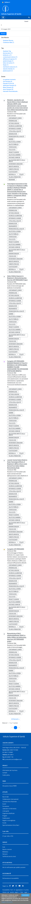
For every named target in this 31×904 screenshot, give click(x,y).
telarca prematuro (15, 177)
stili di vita (12, 149)
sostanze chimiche (14, 157)
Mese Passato (8, 87)
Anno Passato (8, 89)
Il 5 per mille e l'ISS (7, 842)
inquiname (12, 179)
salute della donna (15, 141)
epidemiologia (8, 61)
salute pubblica (14, 144)
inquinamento (13, 226)
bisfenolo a (7, 55)
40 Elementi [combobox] (16, 719)
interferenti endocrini (10, 67)
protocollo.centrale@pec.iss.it (13, 765)
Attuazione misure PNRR (9, 792)
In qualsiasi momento (9, 79)
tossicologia (13, 147)
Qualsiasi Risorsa (8, 40)
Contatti (4, 779)
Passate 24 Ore (8, 83)
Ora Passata (7, 81)
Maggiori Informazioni (7, 902)
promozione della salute (16, 136)
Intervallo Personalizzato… (10, 91)
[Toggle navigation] (3, 17)
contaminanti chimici (10, 57)
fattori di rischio (8, 63)
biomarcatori (7, 53)
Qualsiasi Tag (7, 51)
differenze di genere (10, 59)
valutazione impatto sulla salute (17, 160)
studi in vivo (12, 256)
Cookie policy (6, 781)
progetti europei (14, 152)
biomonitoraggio (14, 253)
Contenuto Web (8, 42)
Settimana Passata (9, 85)
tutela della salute (15, 131)
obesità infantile (8, 69)
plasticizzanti (8, 71)
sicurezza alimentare (15, 126)
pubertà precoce (14, 169)
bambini (11, 139)
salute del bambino (15, 154)
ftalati (5, 65)
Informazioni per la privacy (9, 776)
